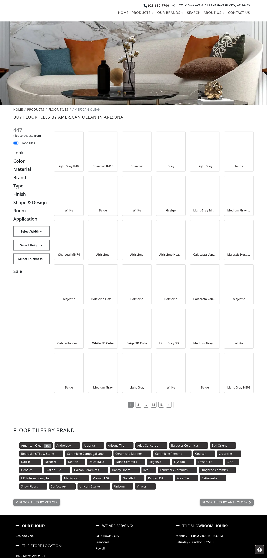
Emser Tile (209, 510)
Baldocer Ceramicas (188, 494)
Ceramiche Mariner (132, 502)
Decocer (53, 510)
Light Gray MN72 (204, 259)
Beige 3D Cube (136, 392)
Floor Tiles (58, 158)
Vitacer (145, 535)
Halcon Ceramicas (90, 518)
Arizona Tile (120, 494)
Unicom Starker (93, 535)
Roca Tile (186, 527)
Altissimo (103, 303)
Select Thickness (30, 307)
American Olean (36, 494)
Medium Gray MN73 (238, 259)
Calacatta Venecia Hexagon (68, 392)
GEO (232, 510)
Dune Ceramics (129, 510)
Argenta (93, 494)
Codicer (204, 502)
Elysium (183, 510)
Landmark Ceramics (177, 518)
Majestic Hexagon (238, 303)
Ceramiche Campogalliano (88, 502)
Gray (170, 215)
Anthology (67, 494)
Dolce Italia (99, 510)
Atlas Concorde (151, 494)
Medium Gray (103, 436)
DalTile (30, 510)
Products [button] (141, 37)
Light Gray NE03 (238, 436)
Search (194, 37)
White (69, 259)
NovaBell (133, 527)
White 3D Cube (103, 392)
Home (123, 37)
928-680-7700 (156, 29)
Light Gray (204, 215)
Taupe (239, 215)
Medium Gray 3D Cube (204, 392)
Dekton (75, 510)
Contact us (239, 37)
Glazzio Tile (56, 518)
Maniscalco (75, 527)
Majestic (69, 347)
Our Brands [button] (169, 37)
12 (153, 453)
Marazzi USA (105, 527)
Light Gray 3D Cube (170, 392)
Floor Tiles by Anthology (225, 551)
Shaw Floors (33, 535)
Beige (103, 259)
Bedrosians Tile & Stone (41, 502)
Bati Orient (223, 494)
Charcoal (137, 215)
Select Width (30, 280)
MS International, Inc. (40, 527)
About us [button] (213, 37)
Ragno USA (159, 527)
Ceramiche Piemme (172, 502)
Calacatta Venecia (204, 303)
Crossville (229, 502)
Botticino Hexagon (102, 347)
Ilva (148, 518)
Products (35, 158)
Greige (171, 259)
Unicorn (122, 535)
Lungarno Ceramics (217, 518)
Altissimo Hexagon (170, 303)
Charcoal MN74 (69, 303)
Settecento (213, 527)
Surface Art (62, 535)
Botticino (137, 347)
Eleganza (159, 510)
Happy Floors (125, 518)
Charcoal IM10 (103, 215)
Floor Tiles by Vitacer (38, 551)
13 (161, 453)
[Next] (169, 453)
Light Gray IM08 (68, 215)
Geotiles (30, 518)
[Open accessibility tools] (259, 549)
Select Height (30, 294)
